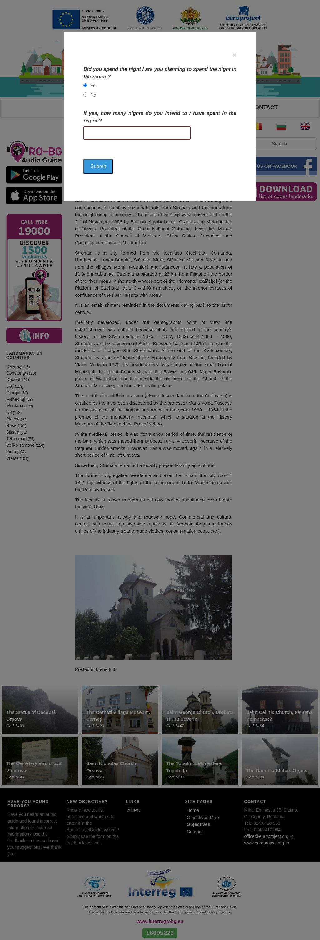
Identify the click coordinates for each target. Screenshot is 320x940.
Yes (94, 85)
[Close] (235, 55)
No (93, 94)
